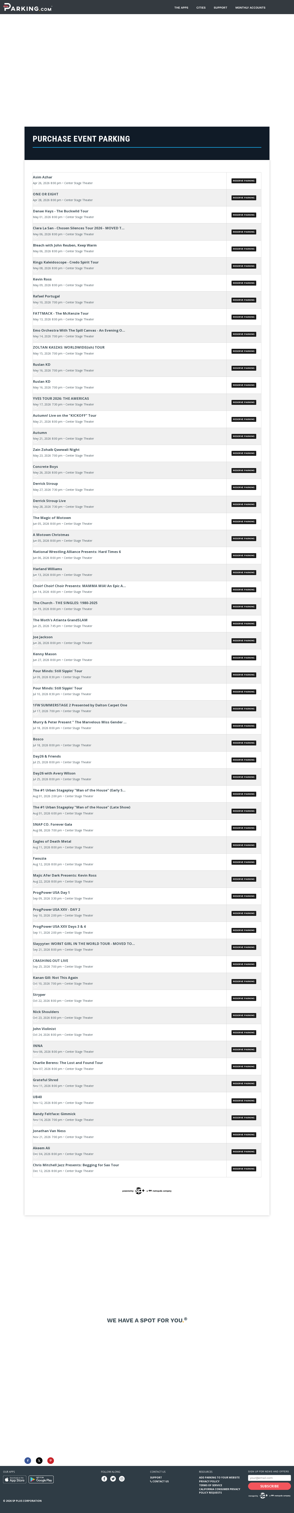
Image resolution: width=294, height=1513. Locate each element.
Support (220, 7)
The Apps (181, 7)
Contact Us (161, 1481)
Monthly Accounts (250, 7)
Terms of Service (210, 1485)
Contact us (157, 1472)
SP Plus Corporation (27, 1501)
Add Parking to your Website (219, 1477)
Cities (201, 7)
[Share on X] (39, 1460)
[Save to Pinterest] (50, 1460)
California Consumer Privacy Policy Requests (219, 1490)
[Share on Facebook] (27, 1460)
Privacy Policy (209, 1481)
